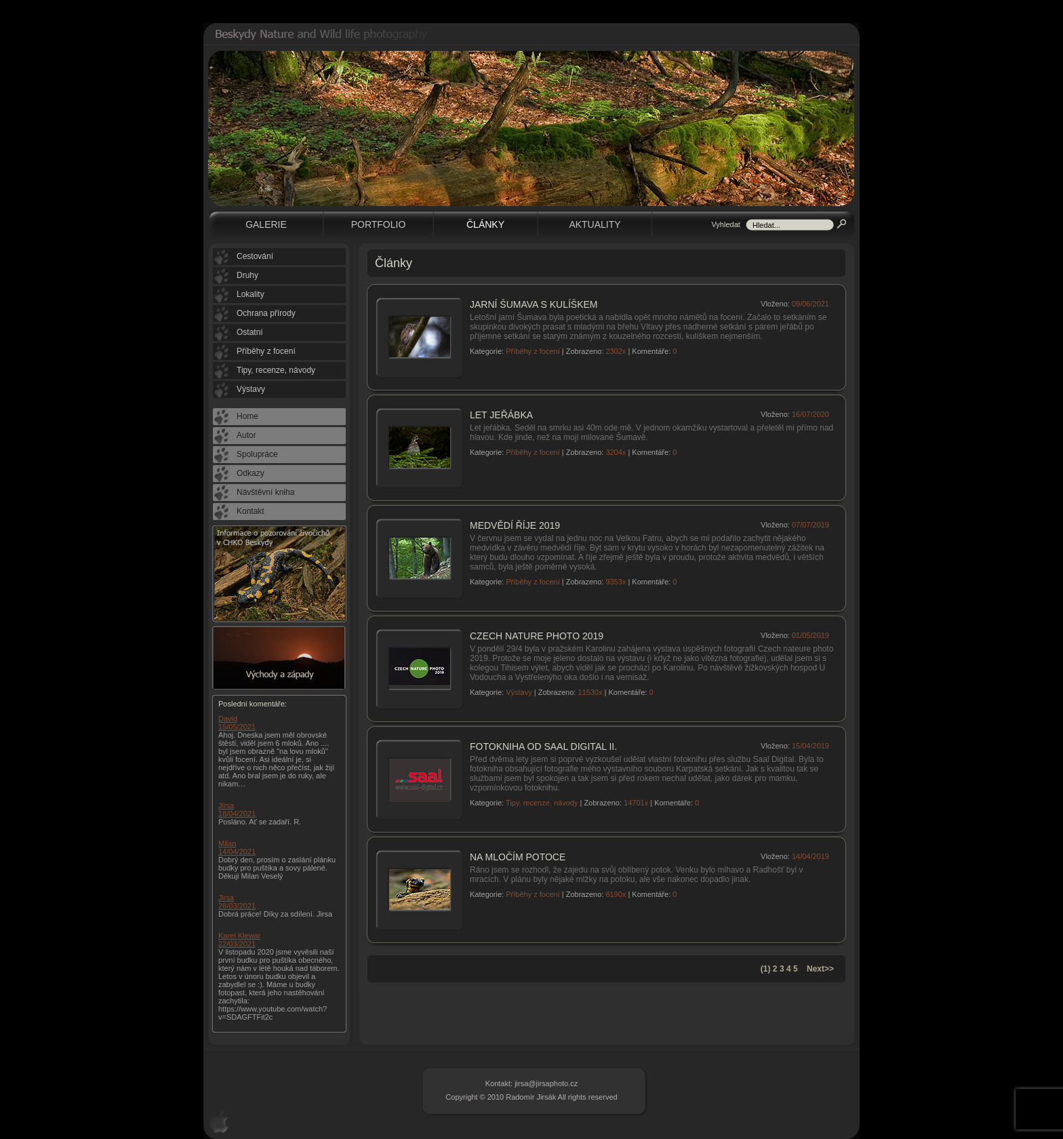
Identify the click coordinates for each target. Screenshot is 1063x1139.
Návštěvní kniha (265, 492)
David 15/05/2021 (237, 723)
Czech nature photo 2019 (536, 636)
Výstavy (519, 692)
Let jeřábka (501, 414)
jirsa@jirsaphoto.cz (546, 1083)
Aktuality (594, 224)
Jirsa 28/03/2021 (237, 902)
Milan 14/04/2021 (237, 847)
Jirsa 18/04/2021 (237, 809)
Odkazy (250, 473)
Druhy (247, 275)
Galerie (266, 224)
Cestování (255, 256)
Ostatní (250, 332)
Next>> (820, 969)
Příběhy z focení (533, 351)
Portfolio (378, 224)
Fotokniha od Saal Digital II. (543, 746)
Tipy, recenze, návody (542, 803)
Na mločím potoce (517, 857)
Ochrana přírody (266, 313)
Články (485, 224)
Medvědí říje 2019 (515, 525)
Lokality (250, 294)
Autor (246, 435)
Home (247, 416)
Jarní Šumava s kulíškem (534, 304)
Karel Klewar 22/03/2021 (239, 940)
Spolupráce (257, 454)
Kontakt (250, 511)
